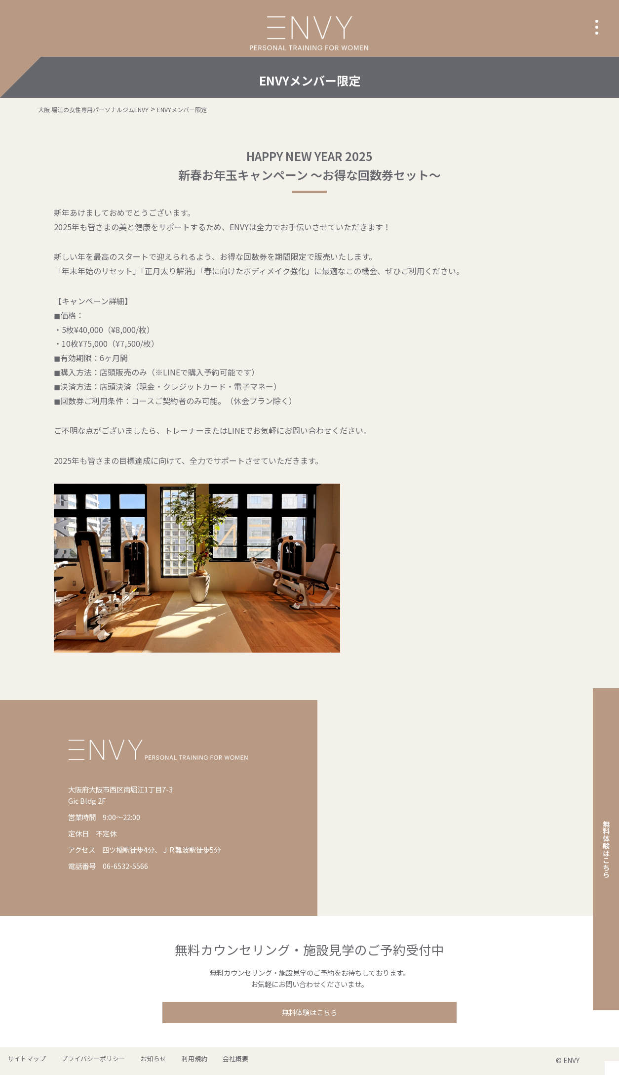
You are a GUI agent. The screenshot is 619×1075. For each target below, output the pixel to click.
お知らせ (135, 1061)
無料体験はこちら (309, 1013)
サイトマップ (23, 1061)
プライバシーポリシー (82, 1061)
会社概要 (202, 1061)
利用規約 (169, 1061)
